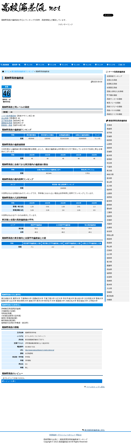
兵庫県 (109, 228)
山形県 (109, 144)
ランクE (87, 65)
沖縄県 (109, 300)
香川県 (109, 262)
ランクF (99, 65)
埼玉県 (109, 163)
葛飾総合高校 (6, 123)
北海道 (109, 125)
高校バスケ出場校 (113, 110)
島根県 (109, 243)
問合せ (79, 435)
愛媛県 (109, 266)
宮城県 (109, 136)
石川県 (109, 186)
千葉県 (109, 167)
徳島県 (109, 258)
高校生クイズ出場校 (114, 114)
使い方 (122, 65)
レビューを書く (10, 381)
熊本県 (109, 285)
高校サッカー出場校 (114, 99)
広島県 (109, 250)
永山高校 (5, 118)
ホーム (7, 71)
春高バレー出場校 (113, 103)
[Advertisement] (65, 44)
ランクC (64, 65)
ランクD (75, 65)
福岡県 (109, 273)
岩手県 (109, 133)
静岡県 (109, 205)
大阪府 (109, 224)
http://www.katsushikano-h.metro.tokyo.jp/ (39, 350)
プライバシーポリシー (66, 435)
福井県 (109, 190)
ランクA (40, 65)
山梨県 (109, 193)
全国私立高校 (112, 84)
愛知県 (109, 209)
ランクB (52, 65)
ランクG (111, 65)
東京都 (109, 171)
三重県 (109, 212)
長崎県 (109, 281)
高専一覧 (16, 65)
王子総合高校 (6, 120)
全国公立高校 (112, 80)
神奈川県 (110, 174)
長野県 (109, 197)
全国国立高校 (112, 88)
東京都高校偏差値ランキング (23, 71)
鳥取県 (109, 239)
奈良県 (109, 231)
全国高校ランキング (114, 76)
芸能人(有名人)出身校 (115, 91)
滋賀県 (109, 216)
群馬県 (109, 159)
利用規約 (53, 435)
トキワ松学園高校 (8, 116)
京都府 (109, 220)
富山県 (109, 182)
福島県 (109, 148)
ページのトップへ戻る (95, 387)
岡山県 (109, 247)
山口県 (109, 254)
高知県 (109, 269)
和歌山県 (110, 235)
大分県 (109, 288)
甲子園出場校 (112, 95)
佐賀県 (109, 277)
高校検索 (5, 65)
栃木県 (109, 155)
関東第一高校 (6, 125)
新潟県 (109, 178)
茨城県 (109, 152)
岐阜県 (109, 201)
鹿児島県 (110, 296)
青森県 (109, 129)
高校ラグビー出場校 (114, 107)
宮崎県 (109, 292)
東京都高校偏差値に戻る (94, 430)
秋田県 (109, 140)
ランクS (28, 65)
